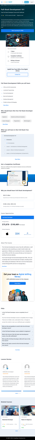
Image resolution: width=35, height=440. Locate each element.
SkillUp (5, 5)
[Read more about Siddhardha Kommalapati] (5, 367)
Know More (17, 283)
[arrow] (17, 135)
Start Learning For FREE (17, 30)
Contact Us (17, 74)
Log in (31, 2)
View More (6, 105)
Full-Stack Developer (7, 217)
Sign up (26, 2)
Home (2, 5)
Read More (4, 266)
